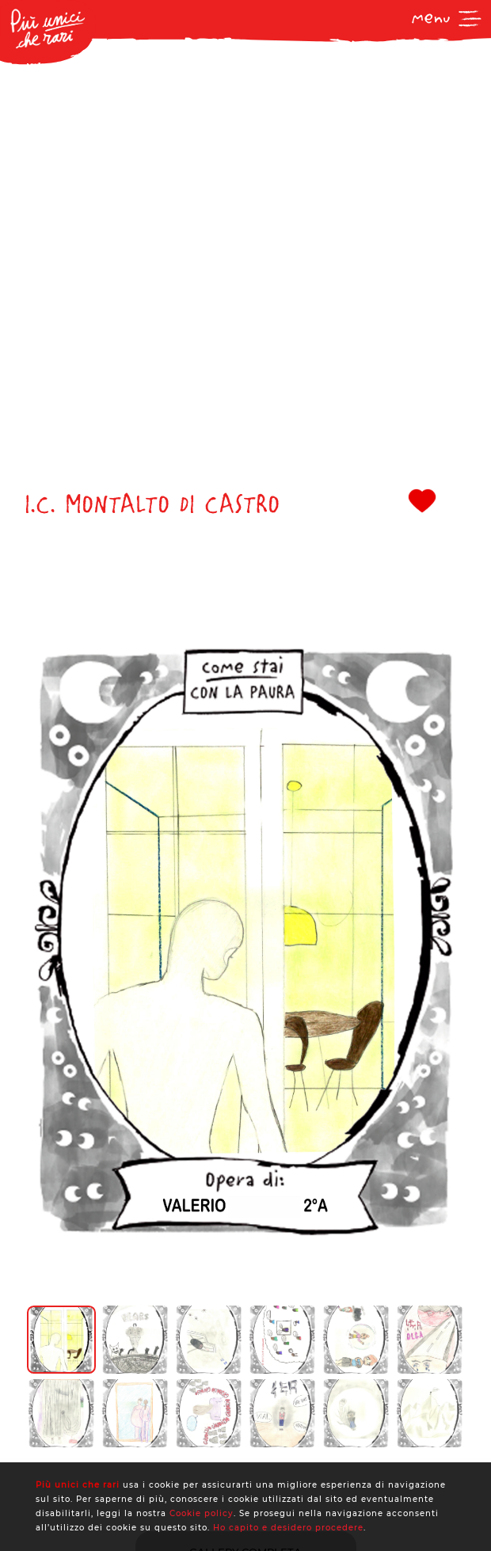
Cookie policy (201, 1513)
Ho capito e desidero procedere (288, 1527)
